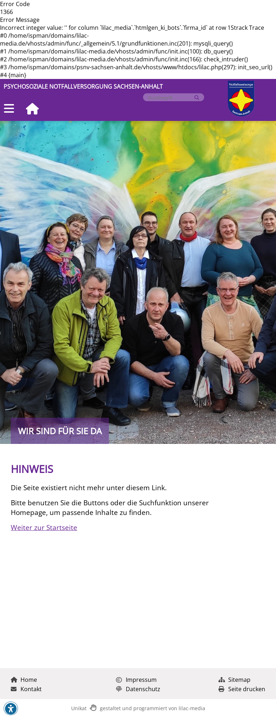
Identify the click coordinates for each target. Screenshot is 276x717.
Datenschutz (138, 689)
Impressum (136, 680)
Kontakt (26, 689)
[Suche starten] (196, 97)
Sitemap (234, 680)
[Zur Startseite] (29, 109)
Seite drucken (241, 689)
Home (24, 680)
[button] (11, 708)
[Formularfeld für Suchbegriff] (170, 97)
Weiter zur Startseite (44, 527)
